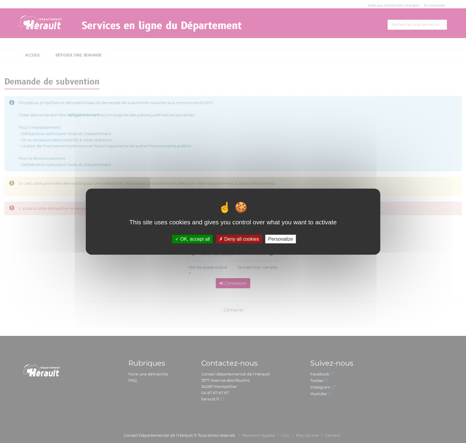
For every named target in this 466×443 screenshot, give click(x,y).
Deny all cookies (239, 238)
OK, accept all (192, 238)
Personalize (280, 238)
